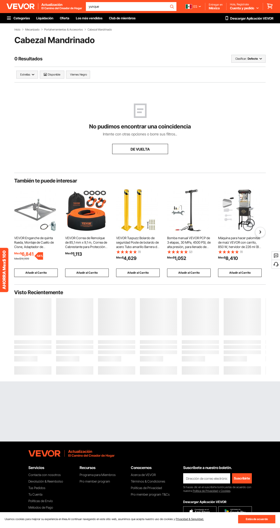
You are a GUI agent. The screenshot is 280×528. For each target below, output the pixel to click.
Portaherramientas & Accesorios (63, 29)
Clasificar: (241, 58)
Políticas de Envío (40, 501)
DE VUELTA (140, 149)
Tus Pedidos (36, 488)
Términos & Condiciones (148, 481)
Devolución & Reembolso (45, 481)
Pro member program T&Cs (150, 494)
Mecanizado (32, 29)
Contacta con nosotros (44, 475)
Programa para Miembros (98, 475)
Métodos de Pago (40, 507)
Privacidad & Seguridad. (190, 519)
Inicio (17, 29)
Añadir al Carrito (36, 272)
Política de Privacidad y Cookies (211, 491)
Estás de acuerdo (257, 519)
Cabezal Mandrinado (100, 29)
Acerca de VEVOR (143, 475)
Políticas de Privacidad (146, 488)
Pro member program (95, 481)
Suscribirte (242, 478)
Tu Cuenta (35, 494)
